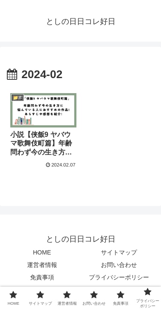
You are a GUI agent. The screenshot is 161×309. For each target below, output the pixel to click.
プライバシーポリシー (119, 277)
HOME (42, 252)
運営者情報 (42, 264)
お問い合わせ (119, 264)
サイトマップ (119, 252)
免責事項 (42, 277)
